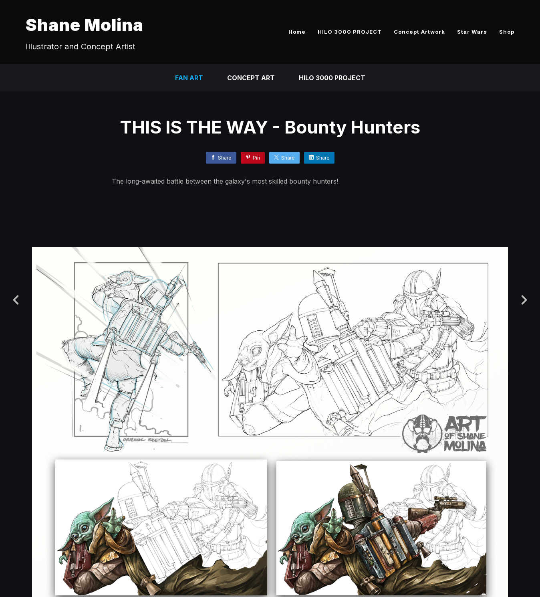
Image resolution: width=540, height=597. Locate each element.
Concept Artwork (419, 31)
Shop (506, 31)
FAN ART (189, 78)
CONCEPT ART (251, 78)
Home (297, 31)
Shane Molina (84, 24)
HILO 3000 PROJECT (350, 31)
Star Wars (472, 31)
